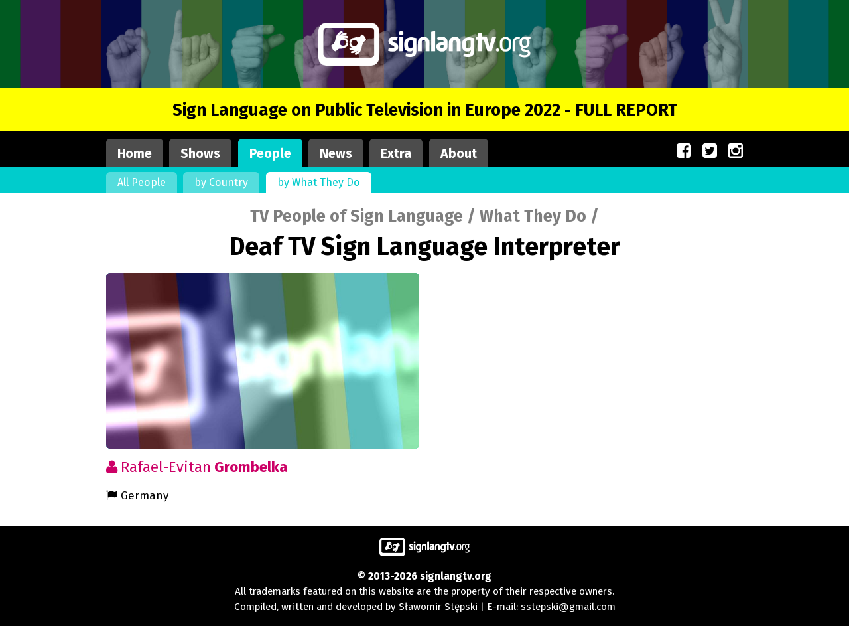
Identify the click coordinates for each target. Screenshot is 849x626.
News (336, 153)
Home (134, 153)
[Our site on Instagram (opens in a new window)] (735, 151)
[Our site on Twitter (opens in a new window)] (709, 151)
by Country (221, 182)
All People (141, 182)
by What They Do (318, 182)
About (458, 153)
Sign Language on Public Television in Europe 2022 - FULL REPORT (424, 110)
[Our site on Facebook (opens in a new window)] (684, 151)
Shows (200, 153)
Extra (396, 153)
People (270, 153)
